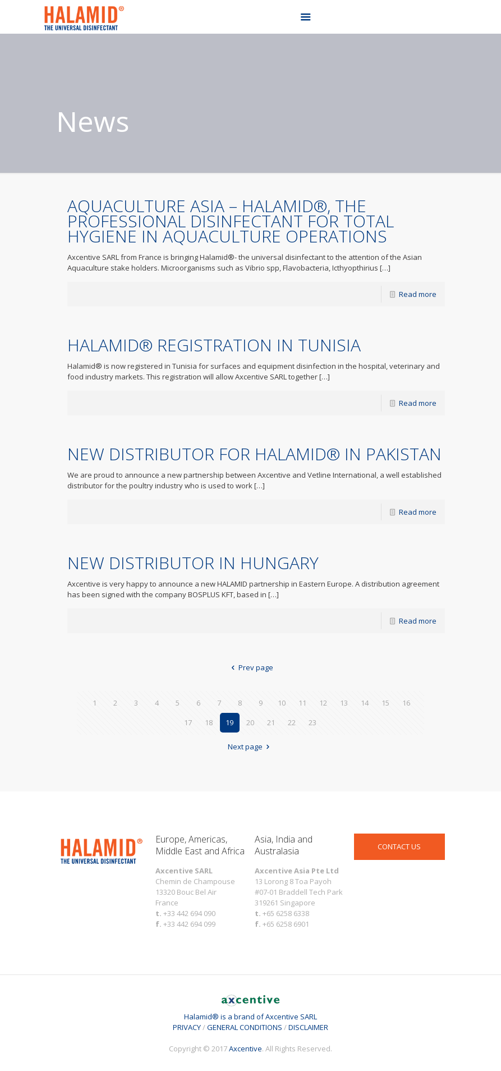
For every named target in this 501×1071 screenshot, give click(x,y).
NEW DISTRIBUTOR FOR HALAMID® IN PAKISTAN (254, 453)
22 (292, 722)
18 (209, 722)
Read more (417, 294)
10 (282, 703)
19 (229, 722)
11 (302, 703)
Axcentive (245, 1048)
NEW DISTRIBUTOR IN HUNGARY (193, 562)
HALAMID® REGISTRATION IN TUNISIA (214, 344)
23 (312, 722)
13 (344, 703)
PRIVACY (187, 1027)
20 (250, 722)
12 (323, 703)
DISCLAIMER (308, 1027)
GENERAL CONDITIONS (244, 1027)
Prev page (250, 667)
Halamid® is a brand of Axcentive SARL (250, 1011)
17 (188, 722)
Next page (250, 747)
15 (385, 703)
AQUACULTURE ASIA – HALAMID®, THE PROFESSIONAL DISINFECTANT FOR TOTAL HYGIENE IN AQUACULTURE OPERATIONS (230, 221)
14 (365, 703)
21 (271, 722)
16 (406, 703)
